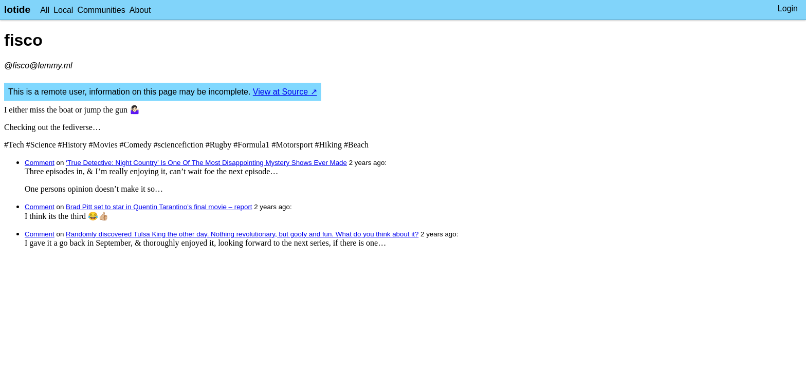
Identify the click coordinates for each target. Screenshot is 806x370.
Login (788, 8)
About (140, 10)
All (44, 10)
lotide (17, 9)
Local (63, 10)
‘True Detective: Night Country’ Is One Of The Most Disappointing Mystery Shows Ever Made (206, 162)
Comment (39, 162)
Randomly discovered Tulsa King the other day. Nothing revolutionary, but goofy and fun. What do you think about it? (242, 234)
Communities (101, 10)
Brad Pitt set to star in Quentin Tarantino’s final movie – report (159, 207)
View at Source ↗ (285, 91)
